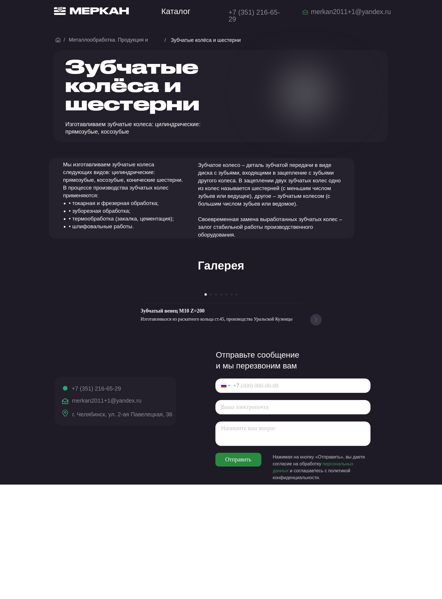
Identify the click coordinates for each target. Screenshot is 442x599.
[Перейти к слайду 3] (216, 409)
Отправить (238, 574)
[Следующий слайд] (316, 343)
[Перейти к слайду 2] (211, 409)
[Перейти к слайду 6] (231, 409)
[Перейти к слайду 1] (205, 409)
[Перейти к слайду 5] (226, 409)
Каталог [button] (176, 11)
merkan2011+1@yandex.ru (351, 11)
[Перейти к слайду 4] (221, 409)
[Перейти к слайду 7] (237, 409)
